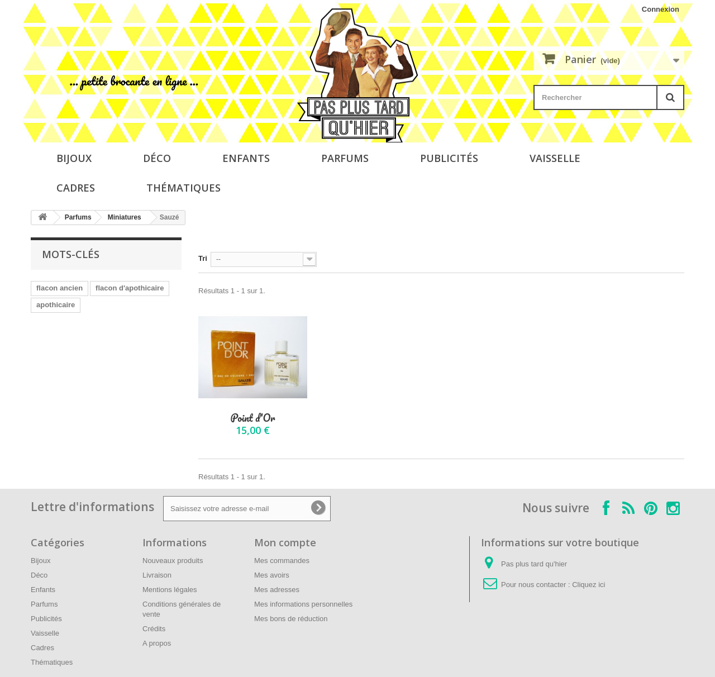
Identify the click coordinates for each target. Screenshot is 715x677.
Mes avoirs (271, 575)
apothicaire (55, 305)
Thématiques (183, 187)
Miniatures (124, 217)
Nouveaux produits (172, 560)
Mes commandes (281, 560)
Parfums (345, 158)
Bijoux (74, 158)
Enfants (246, 158)
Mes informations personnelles (303, 604)
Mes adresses (276, 589)
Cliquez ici (588, 584)
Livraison (156, 575)
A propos (156, 643)
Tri (202, 258)
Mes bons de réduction (291, 618)
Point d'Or (252, 418)
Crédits (153, 628)
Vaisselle (555, 158)
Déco (157, 158)
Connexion (660, 9)
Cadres (75, 187)
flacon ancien (59, 288)
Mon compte (285, 542)
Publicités (449, 158)
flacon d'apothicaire (130, 288)
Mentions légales (169, 589)
